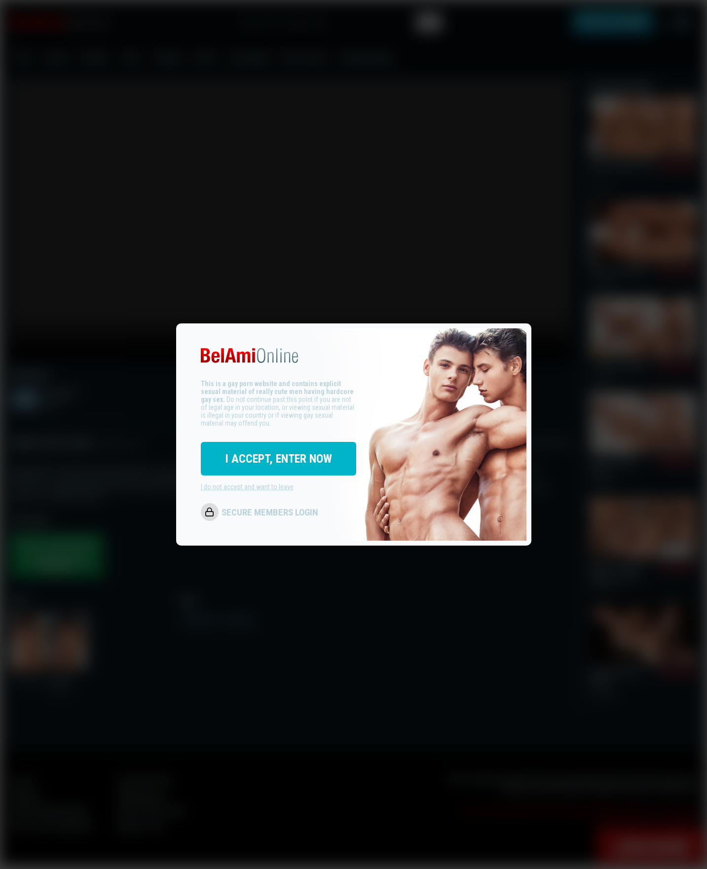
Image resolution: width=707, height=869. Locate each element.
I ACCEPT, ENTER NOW (278, 459)
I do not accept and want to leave (247, 487)
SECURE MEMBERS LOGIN (270, 512)
